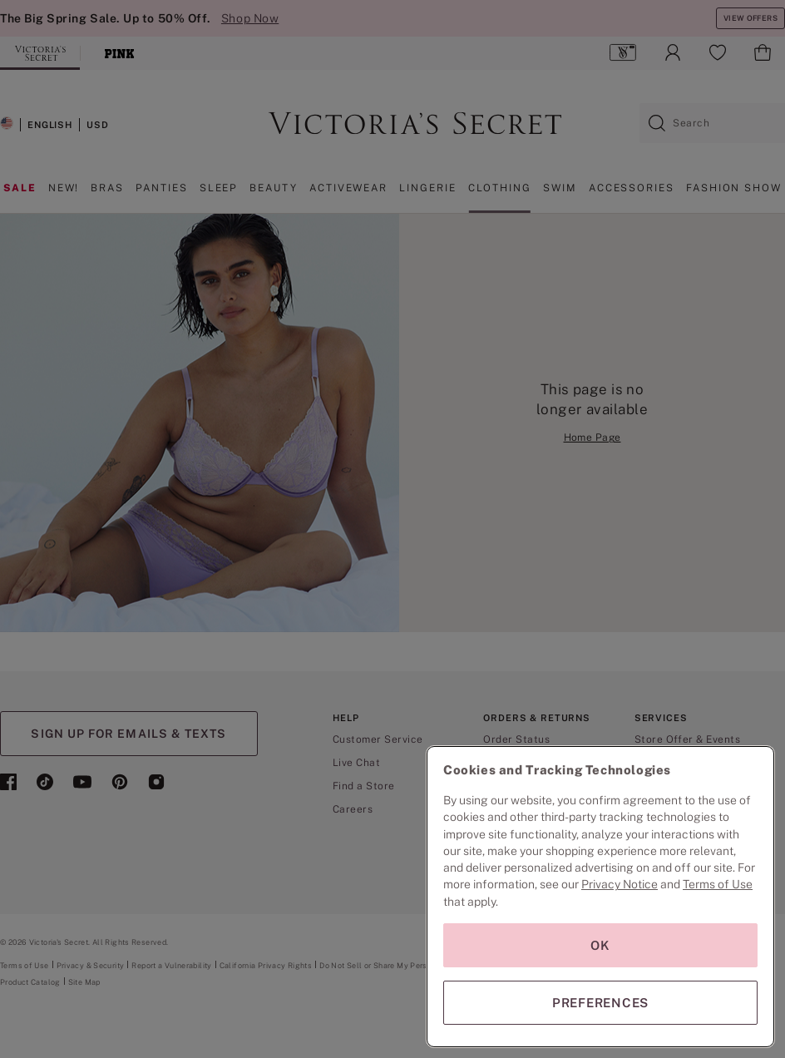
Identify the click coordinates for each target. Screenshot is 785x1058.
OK (600, 945)
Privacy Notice (619, 884)
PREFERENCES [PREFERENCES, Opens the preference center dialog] (600, 1003)
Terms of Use (718, 884)
